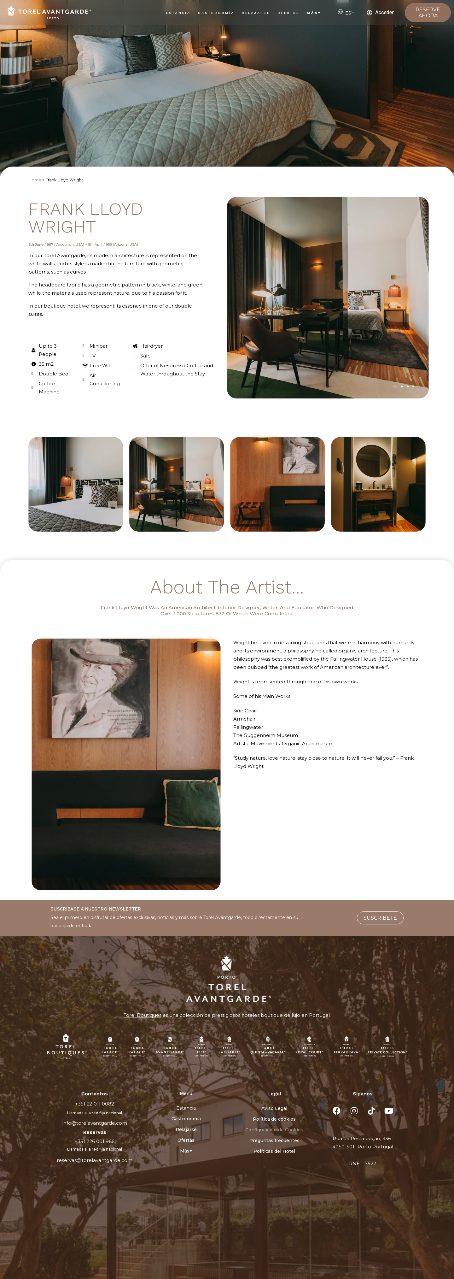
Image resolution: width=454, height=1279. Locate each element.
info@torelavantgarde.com (94, 1123)
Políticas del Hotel (274, 1151)
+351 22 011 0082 (94, 1104)
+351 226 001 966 (94, 1141)
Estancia (178, 13)
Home (34, 180)
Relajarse (256, 13)
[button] (395, 386)
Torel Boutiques (142, 1015)
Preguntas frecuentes (274, 1140)
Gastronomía (216, 13)
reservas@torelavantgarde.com (94, 1160)
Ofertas (288, 13)
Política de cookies (274, 1119)
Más (314, 13)
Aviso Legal (274, 1108)
